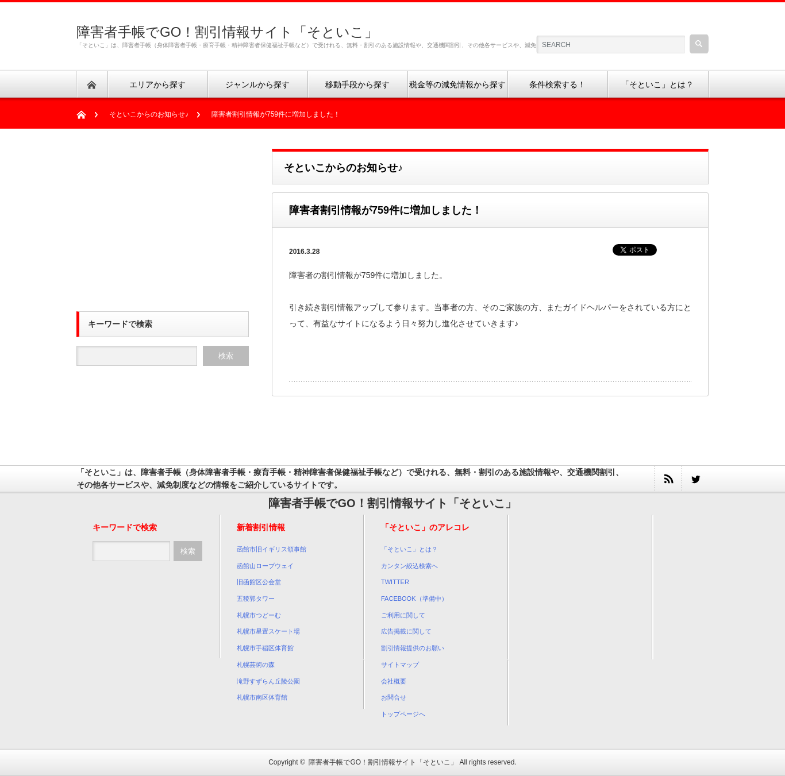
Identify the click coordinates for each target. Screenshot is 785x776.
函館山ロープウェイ (265, 565)
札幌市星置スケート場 (268, 631)
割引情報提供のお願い (412, 647)
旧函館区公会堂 (259, 581)
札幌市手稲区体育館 (265, 647)
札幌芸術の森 (256, 664)
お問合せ (393, 697)
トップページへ (403, 714)
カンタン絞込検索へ (409, 565)
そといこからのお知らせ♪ (148, 114)
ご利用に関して (403, 615)
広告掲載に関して (406, 631)
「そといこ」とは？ (409, 549)
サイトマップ (400, 664)
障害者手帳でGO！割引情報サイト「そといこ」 (227, 32)
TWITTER (395, 581)
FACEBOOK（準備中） (414, 598)
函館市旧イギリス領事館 (271, 549)
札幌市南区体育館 (262, 697)
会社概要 (393, 681)
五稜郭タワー (256, 598)
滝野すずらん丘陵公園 (268, 681)
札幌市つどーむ (259, 615)
